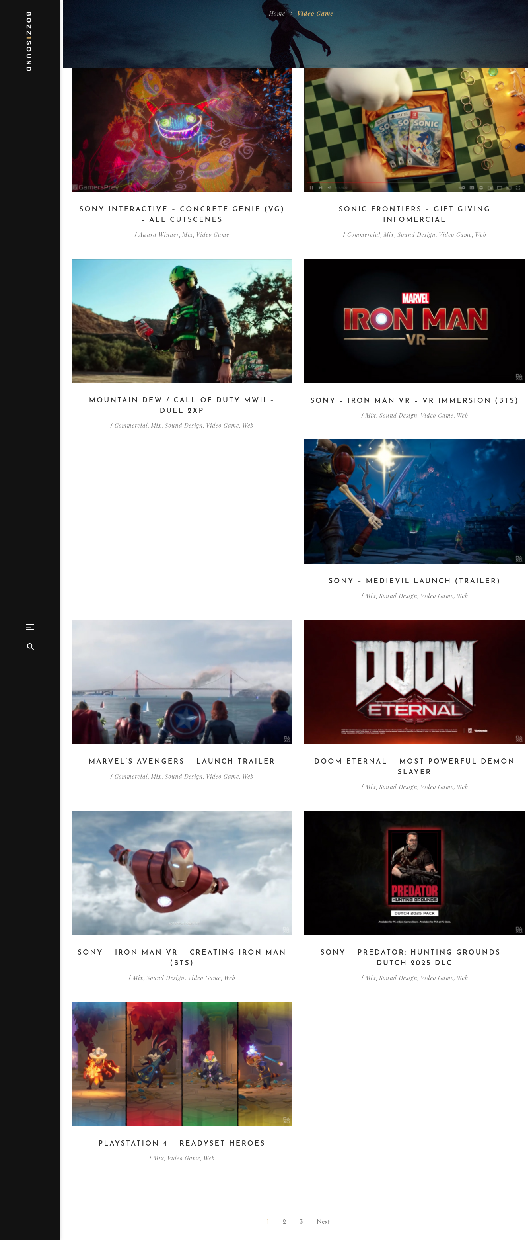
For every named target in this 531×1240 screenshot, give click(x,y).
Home (277, 13)
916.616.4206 (356, 1207)
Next (323, 1054)
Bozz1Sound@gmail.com (372, 1196)
